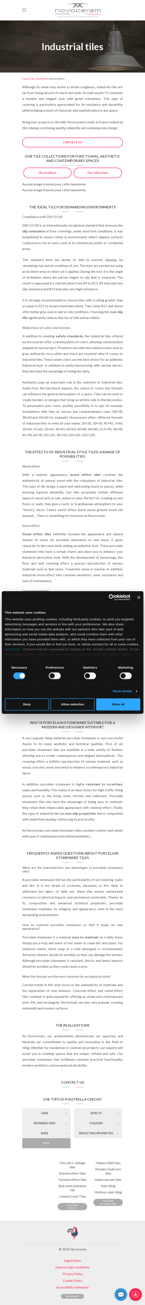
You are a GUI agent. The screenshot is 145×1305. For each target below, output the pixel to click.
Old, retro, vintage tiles (72, 1165)
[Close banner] (138, 597)
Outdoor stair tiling (108, 1192)
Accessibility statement (72, 1287)
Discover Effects (72, 1206)
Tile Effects (42, 78)
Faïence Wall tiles (108, 1163)
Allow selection (72, 704)
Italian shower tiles (108, 1179)
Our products (47, 172)
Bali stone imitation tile (72, 1188)
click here (13, 649)
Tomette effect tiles (72, 1179)
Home (25, 78)
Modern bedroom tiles (108, 1171)
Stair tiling (108, 1186)
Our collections (97, 172)
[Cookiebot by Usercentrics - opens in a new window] (111, 597)
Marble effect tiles (72, 1173)
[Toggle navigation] (24, 10)
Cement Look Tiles (72, 1196)
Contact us (72, 142)
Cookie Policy (72, 1280)
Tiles (32, 78)
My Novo (72, 1296)
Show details (122, 691)
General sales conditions (72, 1267)
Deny (27, 704)
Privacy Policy (73, 1274)
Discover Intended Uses (108, 1202)
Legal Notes (72, 1260)
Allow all (118, 704)
